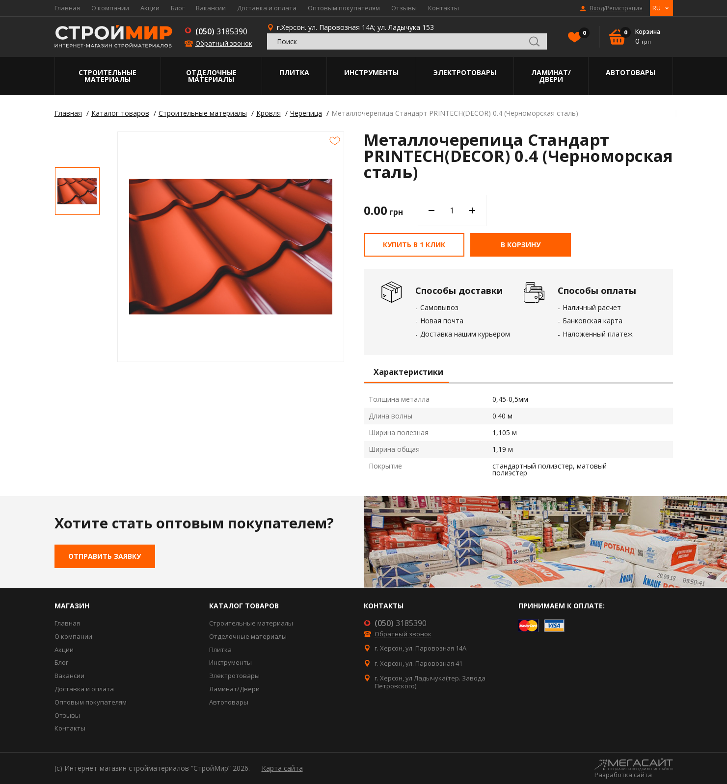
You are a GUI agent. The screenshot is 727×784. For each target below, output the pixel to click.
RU (656, 7)
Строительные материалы (107, 76)
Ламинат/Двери (551, 76)
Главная (67, 7)
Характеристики (408, 372)
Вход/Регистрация (616, 8)
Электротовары (464, 72)
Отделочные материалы (211, 76)
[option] (77, 191)
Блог (178, 7)
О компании (110, 7)
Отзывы (404, 7)
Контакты (443, 7)
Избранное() (582, 33)
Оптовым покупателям (344, 7)
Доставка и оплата (266, 7)
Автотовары (630, 72)
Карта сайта (282, 768)
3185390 (221, 31)
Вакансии (211, 7)
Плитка (294, 72)
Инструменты (371, 72)
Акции (150, 7)
